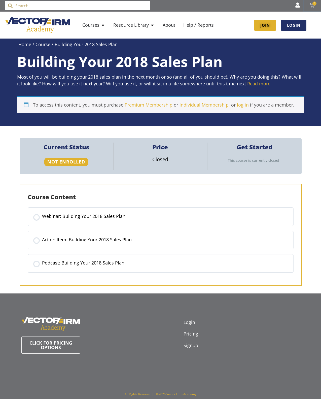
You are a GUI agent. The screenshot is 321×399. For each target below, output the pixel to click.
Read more (258, 84)
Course (42, 44)
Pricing (191, 334)
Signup (191, 345)
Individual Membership (204, 105)
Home (24, 44)
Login (189, 322)
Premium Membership (148, 105)
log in (243, 105)
